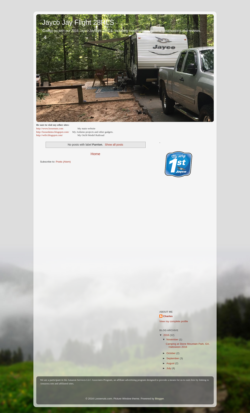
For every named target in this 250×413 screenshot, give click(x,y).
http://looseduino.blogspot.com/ (52, 131)
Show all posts (114, 144)
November (172, 339)
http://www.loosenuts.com (49, 128)
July (169, 368)
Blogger (159, 398)
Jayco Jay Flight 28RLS (78, 22)
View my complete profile (173, 321)
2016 (166, 335)
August (170, 363)
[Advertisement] (184, 247)
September (173, 358)
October (171, 353)
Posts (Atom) (63, 161)
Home (95, 154)
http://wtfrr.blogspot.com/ (49, 135)
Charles (168, 316)
